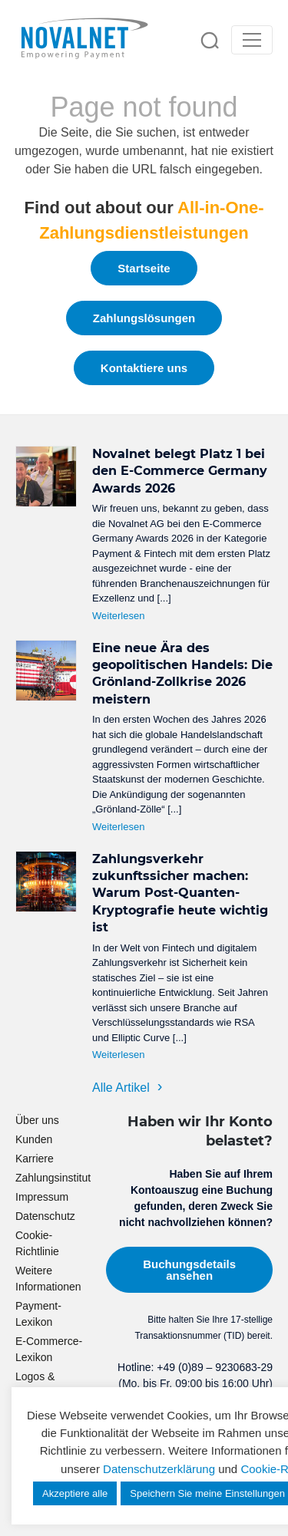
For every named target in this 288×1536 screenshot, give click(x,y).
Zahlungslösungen (144, 318)
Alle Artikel (121, 1087)
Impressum (41, 1197)
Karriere (34, 1158)
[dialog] (259, 1505)
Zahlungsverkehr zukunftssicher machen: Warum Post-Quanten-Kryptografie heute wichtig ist (180, 893)
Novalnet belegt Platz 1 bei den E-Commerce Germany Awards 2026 (179, 471)
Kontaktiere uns (144, 367)
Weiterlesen (118, 615)
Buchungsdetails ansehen (189, 1269)
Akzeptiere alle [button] (75, 1493)
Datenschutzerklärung (159, 1468)
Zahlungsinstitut (53, 1178)
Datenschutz (45, 1216)
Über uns (37, 1120)
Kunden (33, 1139)
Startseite (144, 268)
